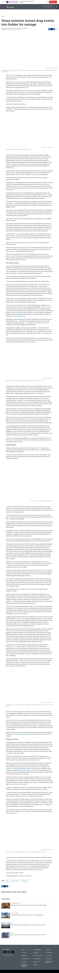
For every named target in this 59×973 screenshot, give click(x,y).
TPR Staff (48, 957)
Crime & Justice (14, 915)
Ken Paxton (18, 618)
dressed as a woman (17, 186)
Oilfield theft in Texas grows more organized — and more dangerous (27, 917)
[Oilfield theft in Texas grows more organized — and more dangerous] (5, 918)
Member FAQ (36, 969)
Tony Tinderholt (45, 734)
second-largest (26, 305)
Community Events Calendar (49, 970)
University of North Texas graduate (33, 660)
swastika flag (29, 768)
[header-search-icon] (47, 2)
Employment (24, 963)
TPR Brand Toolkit (25, 966)
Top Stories (24, 880)
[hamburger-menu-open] (3, 2)
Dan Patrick (49, 307)
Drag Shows (15, 880)
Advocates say (27, 402)
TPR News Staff (49, 960)
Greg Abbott (19, 312)
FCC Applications (37, 966)
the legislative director (23, 734)
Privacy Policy (24, 969)
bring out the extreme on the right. (18, 784)
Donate (53, 2)
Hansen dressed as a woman (27, 770)
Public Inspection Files (38, 963)
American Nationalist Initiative (18, 236)
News (2, 16)
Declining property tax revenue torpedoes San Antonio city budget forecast (28, 907)
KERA (30, 876)
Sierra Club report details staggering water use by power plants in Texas (28, 927)
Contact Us (23, 960)
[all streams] (57, 6)
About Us (23, 957)
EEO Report (36, 960)
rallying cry (13, 666)
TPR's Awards (48, 966)
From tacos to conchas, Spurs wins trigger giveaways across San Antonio (28, 937)
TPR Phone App (49, 963)
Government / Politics (15, 905)
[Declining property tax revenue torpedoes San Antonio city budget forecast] (5, 908)
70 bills (19, 307)
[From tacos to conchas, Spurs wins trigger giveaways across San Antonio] (5, 938)
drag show (37, 766)
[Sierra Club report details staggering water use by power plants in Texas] (5, 928)
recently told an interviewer (17, 720)
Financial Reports (37, 957)
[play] (4, 7)
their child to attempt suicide (17, 316)
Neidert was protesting (12, 768)
